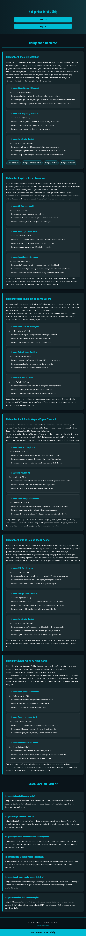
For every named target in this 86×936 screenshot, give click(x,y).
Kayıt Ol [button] (43, 26)
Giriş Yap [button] (43, 19)
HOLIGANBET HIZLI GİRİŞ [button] (43, 932)
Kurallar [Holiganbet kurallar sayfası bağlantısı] (46, 925)
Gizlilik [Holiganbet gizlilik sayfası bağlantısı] (39, 925)
